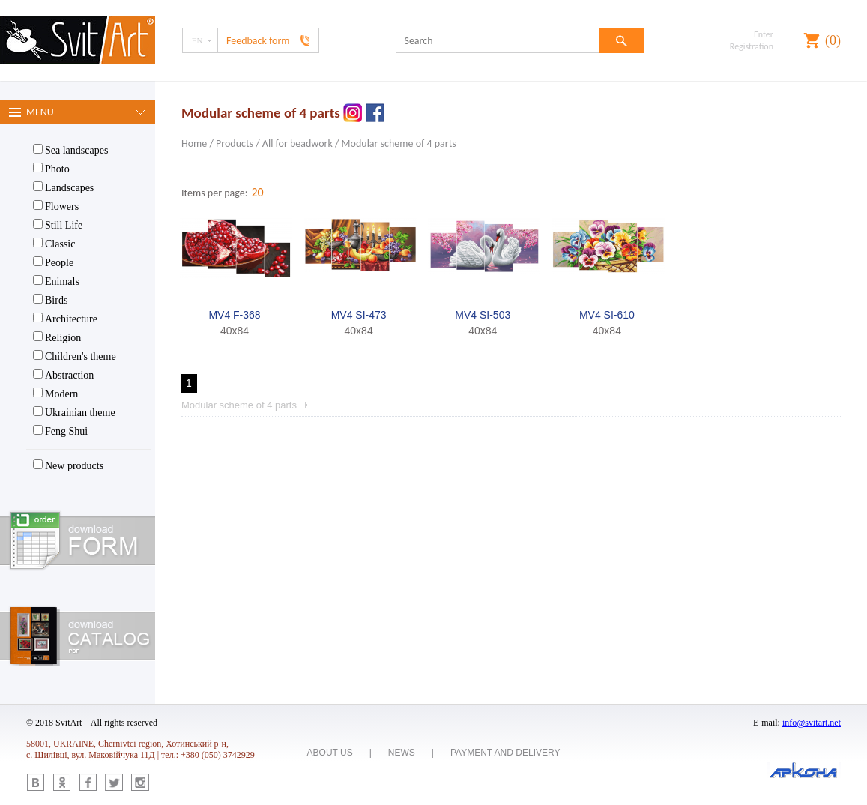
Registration (751, 46)
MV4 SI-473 (359, 315)
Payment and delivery (505, 752)
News (401, 752)
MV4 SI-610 (607, 315)
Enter (763, 34)
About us (330, 752)
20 (257, 192)
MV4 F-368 (234, 315)
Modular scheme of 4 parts (399, 143)
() (833, 40)
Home (194, 143)
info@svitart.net (811, 722)
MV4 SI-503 (482, 315)
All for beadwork (297, 143)
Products (234, 143)
